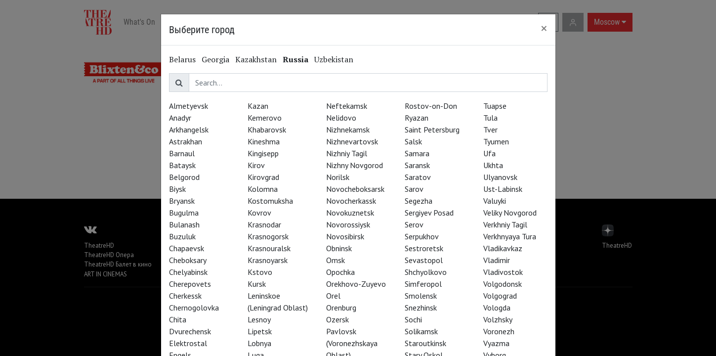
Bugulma (184, 213)
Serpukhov (422, 236)
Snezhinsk (421, 307)
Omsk (335, 260)
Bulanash (184, 224)
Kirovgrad (263, 177)
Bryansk (182, 201)
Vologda (496, 307)
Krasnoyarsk (268, 260)
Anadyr (180, 118)
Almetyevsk (188, 106)
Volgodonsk (502, 284)
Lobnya (259, 343)
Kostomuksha (270, 201)
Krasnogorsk (268, 236)
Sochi (413, 319)
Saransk (417, 165)
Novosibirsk (345, 236)
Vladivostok (503, 272)
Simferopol (423, 284)
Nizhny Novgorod (354, 165)
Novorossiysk (348, 224)
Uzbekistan (333, 59)
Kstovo (260, 272)
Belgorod (184, 177)
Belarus (182, 59)
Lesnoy (259, 319)
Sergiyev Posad (429, 213)
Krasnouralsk (269, 248)
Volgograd (500, 296)
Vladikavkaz (502, 248)
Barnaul (182, 153)
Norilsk (337, 177)
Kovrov (259, 213)
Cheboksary (188, 260)
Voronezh (498, 331)
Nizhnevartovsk (352, 141)
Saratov (418, 177)
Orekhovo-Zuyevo (356, 284)
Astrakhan (185, 141)
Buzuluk (182, 236)
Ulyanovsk (500, 177)
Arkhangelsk (189, 129)
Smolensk (421, 296)
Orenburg (341, 307)
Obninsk (339, 248)
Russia (295, 59)
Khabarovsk (267, 129)
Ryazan (416, 118)
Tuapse (494, 106)
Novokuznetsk (350, 213)
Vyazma (496, 343)
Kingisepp (263, 153)
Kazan (258, 106)
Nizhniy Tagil (346, 153)
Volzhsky (497, 319)
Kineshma (264, 141)
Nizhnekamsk (348, 129)
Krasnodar (264, 224)
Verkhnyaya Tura (509, 236)
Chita (177, 319)
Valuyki (494, 201)
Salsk (413, 141)
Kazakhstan (256, 59)
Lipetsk (260, 331)
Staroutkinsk (425, 343)
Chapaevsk (186, 248)
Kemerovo (265, 118)
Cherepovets (190, 284)
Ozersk (337, 319)
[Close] (544, 28)
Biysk (177, 189)
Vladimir (496, 260)
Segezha (418, 201)
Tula (490, 118)
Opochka (340, 272)
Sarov (414, 189)
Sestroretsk (424, 248)
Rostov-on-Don (431, 106)
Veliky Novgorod (510, 213)
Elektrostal (188, 343)
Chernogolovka (194, 307)
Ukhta (493, 165)
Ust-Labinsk (502, 189)
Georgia (215, 59)
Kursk (257, 284)
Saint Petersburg (432, 129)
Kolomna (263, 189)
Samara (417, 153)
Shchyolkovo (426, 272)
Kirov (256, 165)
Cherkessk (185, 296)
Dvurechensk (190, 331)
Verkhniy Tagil (505, 224)
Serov (414, 224)
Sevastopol (424, 260)
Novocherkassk (351, 201)
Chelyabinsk (188, 272)
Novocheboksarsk (355, 189)
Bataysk (182, 165)
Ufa (489, 153)
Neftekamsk (346, 106)
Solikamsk (421, 331)
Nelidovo (341, 118)
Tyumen (496, 141)
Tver (490, 129)
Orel (333, 296)
